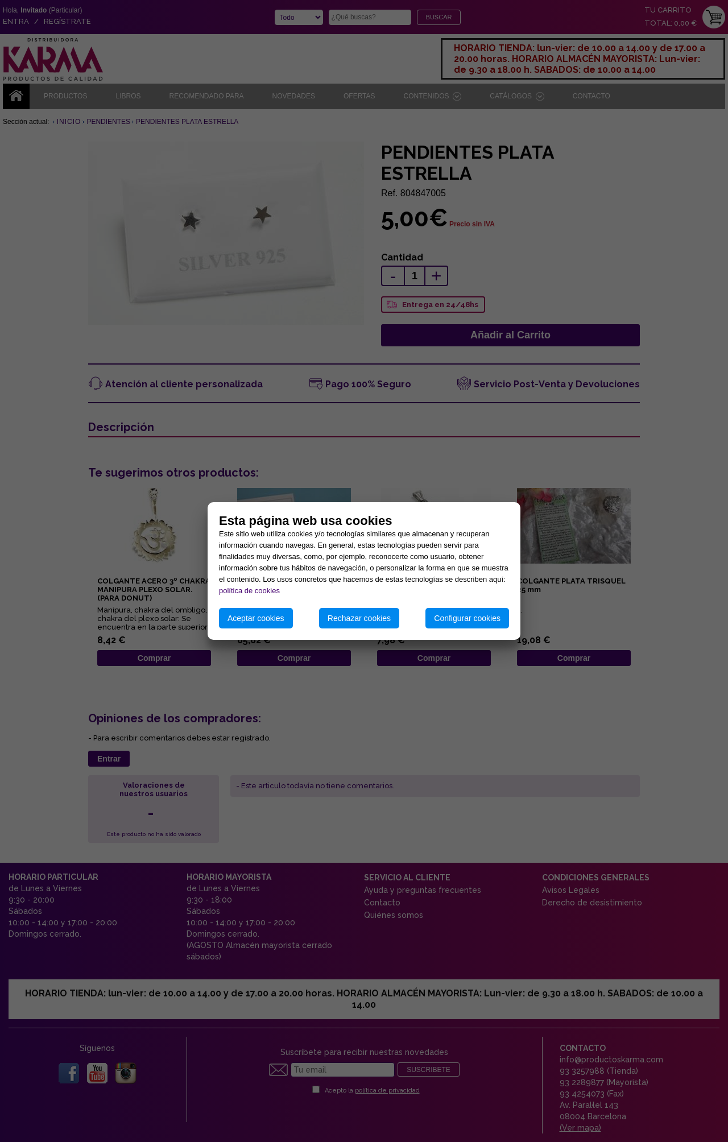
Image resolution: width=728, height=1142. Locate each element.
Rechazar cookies (359, 618)
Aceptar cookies (256, 618)
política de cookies (249, 590)
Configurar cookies (467, 618)
